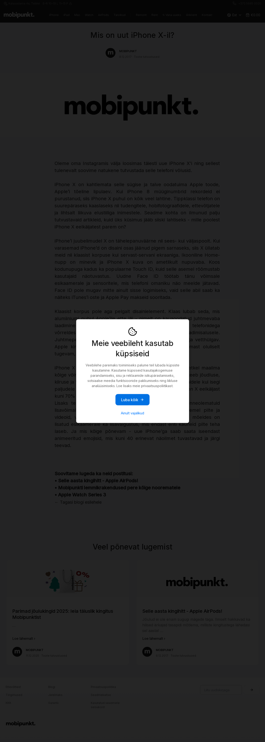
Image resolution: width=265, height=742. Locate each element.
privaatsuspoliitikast (157, 385)
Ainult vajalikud (132, 413)
